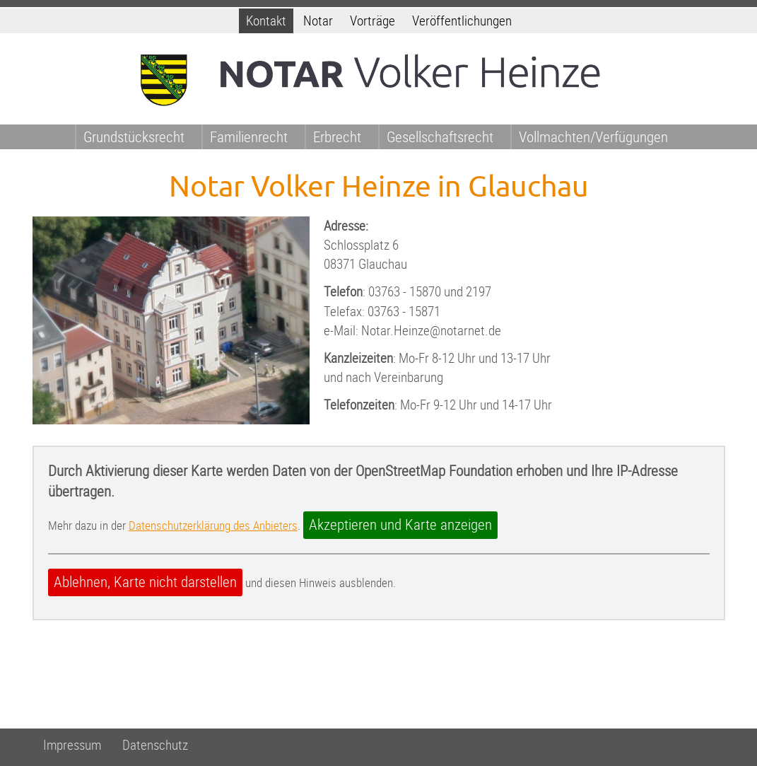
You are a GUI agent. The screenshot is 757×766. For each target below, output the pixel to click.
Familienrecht (249, 137)
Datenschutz (155, 745)
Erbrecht (337, 137)
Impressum (72, 745)
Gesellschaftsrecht (440, 137)
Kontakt (266, 21)
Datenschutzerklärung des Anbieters (213, 525)
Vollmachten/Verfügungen (593, 137)
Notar (318, 21)
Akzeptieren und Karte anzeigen (400, 524)
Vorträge (372, 21)
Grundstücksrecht (133, 137)
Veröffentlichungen (462, 21)
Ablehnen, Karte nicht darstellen (145, 582)
